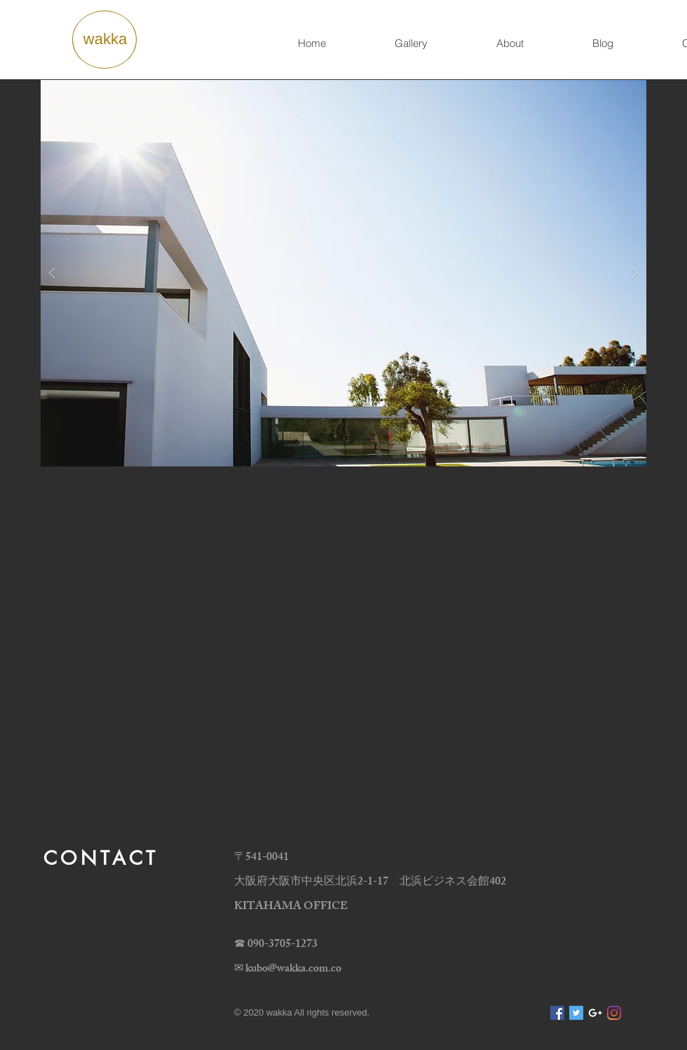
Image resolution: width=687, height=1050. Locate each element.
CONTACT (101, 858)
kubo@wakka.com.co (293, 970)
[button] (343, 273)
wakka (105, 39)
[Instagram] (614, 1013)
